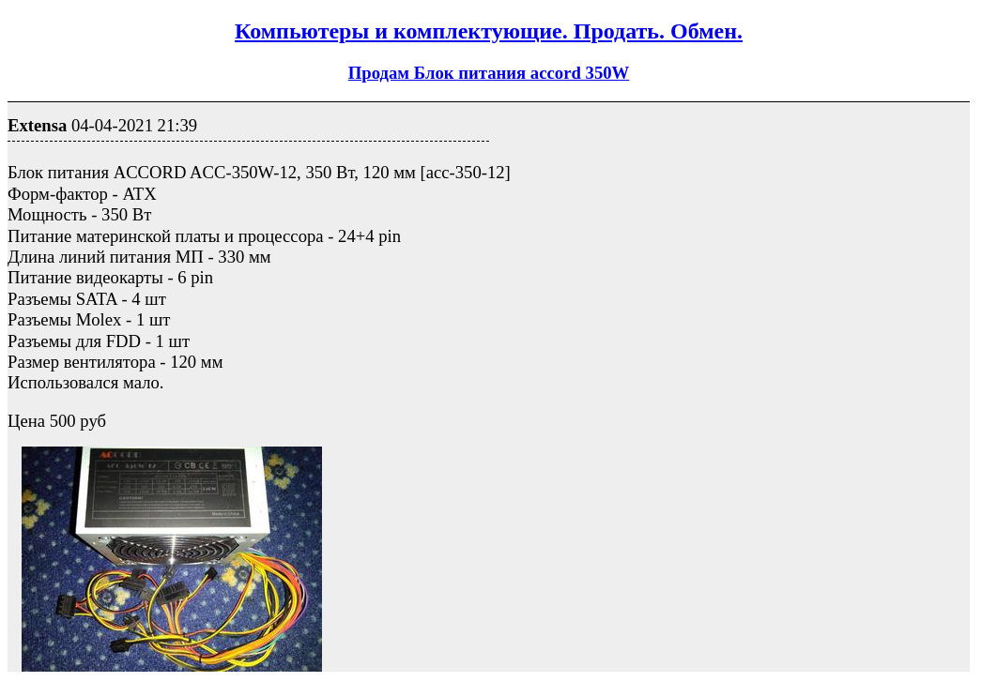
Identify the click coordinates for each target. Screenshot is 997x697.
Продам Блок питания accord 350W (489, 73)
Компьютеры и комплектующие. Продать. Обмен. (489, 31)
